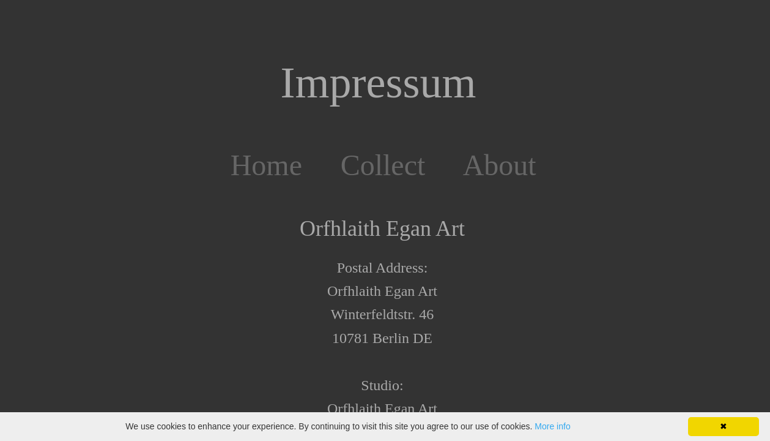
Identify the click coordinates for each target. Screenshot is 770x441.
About (499, 165)
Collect (383, 165)
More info (552, 426)
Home (266, 165)
